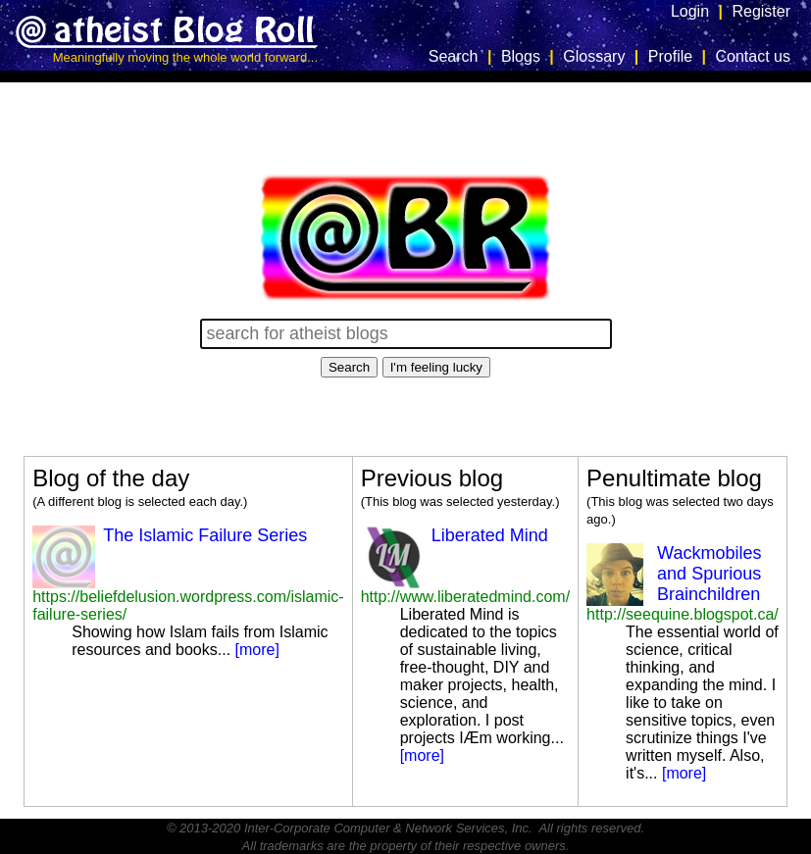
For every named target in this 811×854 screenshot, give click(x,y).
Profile (670, 56)
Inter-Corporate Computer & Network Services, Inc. (388, 828)
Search (454, 56)
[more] (257, 649)
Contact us (753, 56)
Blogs (520, 56)
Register (761, 11)
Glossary (594, 56)
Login (690, 11)
